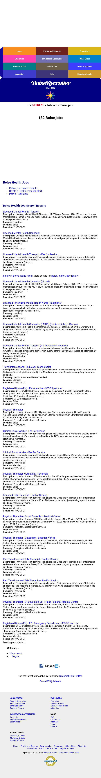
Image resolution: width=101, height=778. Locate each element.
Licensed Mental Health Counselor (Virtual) (26, 281)
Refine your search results (23, 188)
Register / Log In (84, 74)
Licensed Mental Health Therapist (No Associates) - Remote (35, 345)
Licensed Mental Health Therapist (21, 211)
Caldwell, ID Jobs (17, 736)
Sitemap (54, 722)
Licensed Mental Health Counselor (21, 233)
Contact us (55, 719)
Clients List (52, 66)
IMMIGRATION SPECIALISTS (22, 714)
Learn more (15, 722)
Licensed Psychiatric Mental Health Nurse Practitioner (32, 302)
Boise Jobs (74, 752)
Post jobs (54, 701)
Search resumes (57, 703)
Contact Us (32, 748)
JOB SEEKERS (16, 698)
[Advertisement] (50, 23)
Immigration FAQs (18, 719)
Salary (75, 275)
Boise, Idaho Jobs (61, 275)
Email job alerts (16, 706)
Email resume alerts (59, 706)
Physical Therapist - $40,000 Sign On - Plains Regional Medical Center (40, 601)
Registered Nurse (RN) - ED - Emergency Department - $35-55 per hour (41, 623)
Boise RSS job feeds (50, 681)
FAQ (52, 717)
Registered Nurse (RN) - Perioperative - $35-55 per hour (32, 388)
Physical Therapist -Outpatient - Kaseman (25, 473)
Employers (19, 59)
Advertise (54, 708)
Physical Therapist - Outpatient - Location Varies (29, 537)
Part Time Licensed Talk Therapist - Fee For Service (30, 559)
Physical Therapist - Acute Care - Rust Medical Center (32, 516)
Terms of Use (51, 748)
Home (19, 51)
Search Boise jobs (18, 701)
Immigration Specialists (52, 59)
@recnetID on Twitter (70, 676)
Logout (16, 656)
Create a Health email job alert (25, 191)
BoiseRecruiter (50, 85)
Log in (21, 708)
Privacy (53, 726)
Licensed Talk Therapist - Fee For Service (25, 495)
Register (13, 708)
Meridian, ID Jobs (17, 738)
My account (15, 653)
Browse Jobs (45, 746)
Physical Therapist (13, 409)
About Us (19, 74)
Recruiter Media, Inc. (50, 95)
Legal (52, 724)
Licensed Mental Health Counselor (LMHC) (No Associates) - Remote (40, 324)
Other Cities (84, 59)
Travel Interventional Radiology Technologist (27, 367)
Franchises (85, 51)
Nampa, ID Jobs (17, 740)
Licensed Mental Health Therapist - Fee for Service (30, 254)
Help (52, 74)
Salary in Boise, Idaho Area (17, 275)
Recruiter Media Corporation (55, 752)
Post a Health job (18, 194)
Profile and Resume (52, 51)
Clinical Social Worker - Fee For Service (24, 431)
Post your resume (17, 703)
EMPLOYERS (56, 698)
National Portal (19, 66)
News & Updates (85, 66)
